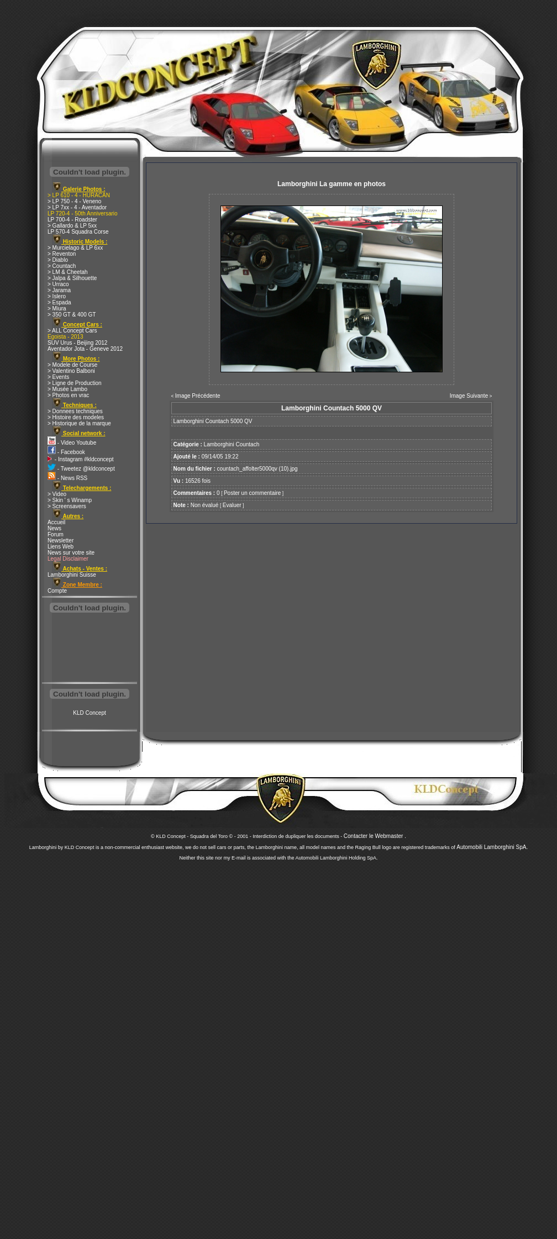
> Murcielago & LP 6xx (75, 248)
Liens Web (60, 547)
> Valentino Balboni (71, 371)
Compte (57, 591)
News (54, 528)
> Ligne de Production (75, 383)
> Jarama (59, 290)
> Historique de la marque (79, 423)
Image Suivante (469, 396)
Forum (56, 534)
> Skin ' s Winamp (70, 500)
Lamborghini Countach (232, 444)
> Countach (62, 266)
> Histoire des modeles (76, 417)
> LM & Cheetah (68, 272)
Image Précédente (197, 396)
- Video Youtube (72, 443)
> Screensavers (67, 506)
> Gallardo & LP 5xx (72, 226)
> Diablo (58, 260)
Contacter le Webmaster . (375, 836)
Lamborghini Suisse (72, 575)
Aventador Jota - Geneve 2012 (85, 349)
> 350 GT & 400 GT (72, 315)
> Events (58, 377)
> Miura (57, 308)
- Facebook (66, 452)
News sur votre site (71, 553)
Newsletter (60, 540)
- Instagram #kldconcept (81, 459)
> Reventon (62, 254)
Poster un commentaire (252, 493)
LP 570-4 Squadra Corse (78, 232)
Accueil (56, 522)
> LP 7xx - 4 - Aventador (77, 207)
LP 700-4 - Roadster (72, 220)
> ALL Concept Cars (72, 331)
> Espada (59, 302)
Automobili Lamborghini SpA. (492, 847)
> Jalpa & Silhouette (72, 278)
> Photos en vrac (68, 395)
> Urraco (58, 284)
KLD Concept (89, 713)
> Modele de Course (72, 365)
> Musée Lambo (67, 389)
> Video (57, 494)
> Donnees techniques (75, 411)
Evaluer (232, 505)
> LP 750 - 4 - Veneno (74, 201)
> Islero (57, 296)
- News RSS (67, 478)
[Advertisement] (89, 648)
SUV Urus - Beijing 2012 (77, 343)
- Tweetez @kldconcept (81, 469)
